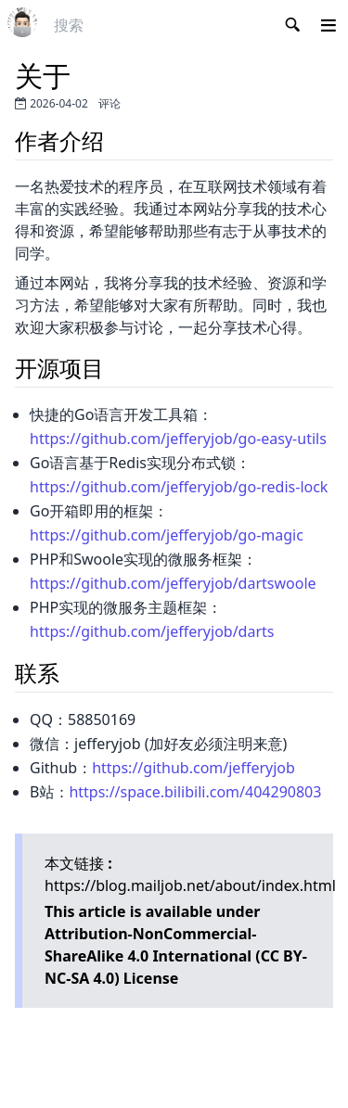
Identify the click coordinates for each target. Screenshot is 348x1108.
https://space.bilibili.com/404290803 (195, 792)
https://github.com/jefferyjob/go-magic (166, 535)
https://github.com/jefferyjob (193, 768)
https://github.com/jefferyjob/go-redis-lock (179, 487)
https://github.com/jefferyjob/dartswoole (173, 583)
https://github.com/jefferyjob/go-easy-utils (178, 438)
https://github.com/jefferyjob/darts (152, 631)
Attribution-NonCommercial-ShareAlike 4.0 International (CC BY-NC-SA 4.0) (176, 955)
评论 (109, 103)
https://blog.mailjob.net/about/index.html (190, 885)
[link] (22, 22)
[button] (328, 25)
